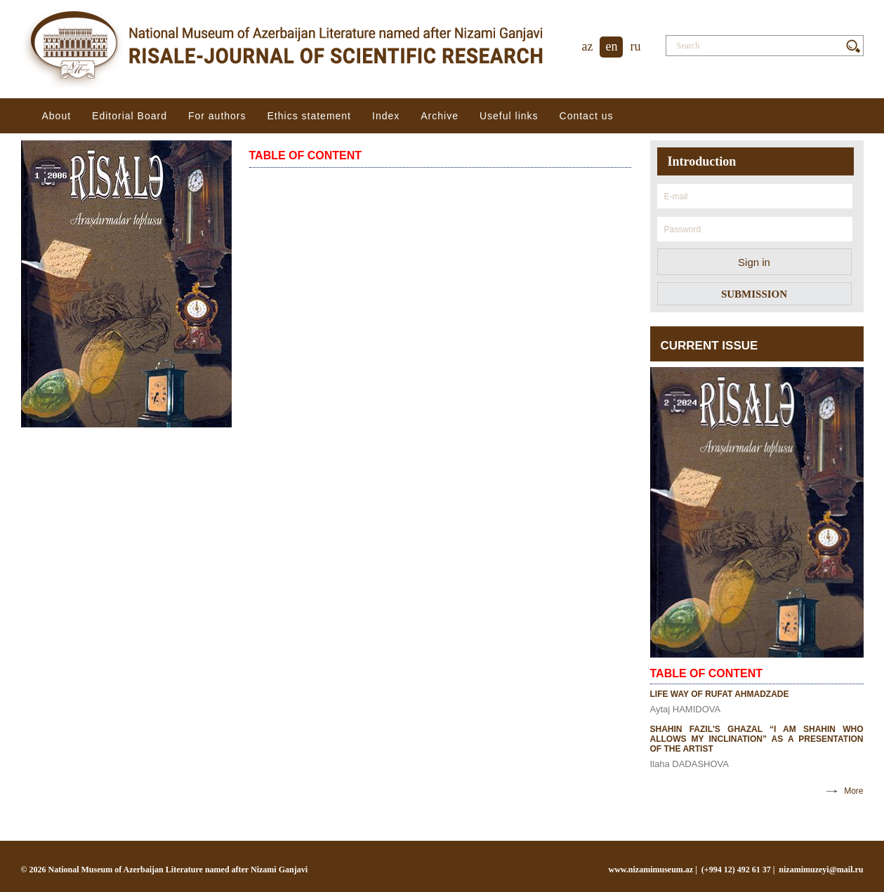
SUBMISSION (754, 294)
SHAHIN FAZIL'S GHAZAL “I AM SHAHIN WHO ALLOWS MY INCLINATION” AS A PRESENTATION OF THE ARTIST (757, 739)
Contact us (587, 115)
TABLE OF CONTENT (305, 155)
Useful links (509, 115)
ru (635, 46)
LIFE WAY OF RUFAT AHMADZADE (719, 694)
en (611, 46)
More (853, 791)
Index (386, 115)
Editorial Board (129, 115)
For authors (217, 115)
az (587, 46)
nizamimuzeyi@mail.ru (821, 869)
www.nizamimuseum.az (651, 869)
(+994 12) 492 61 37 (736, 869)
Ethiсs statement (310, 115)
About (57, 115)
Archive (440, 115)
